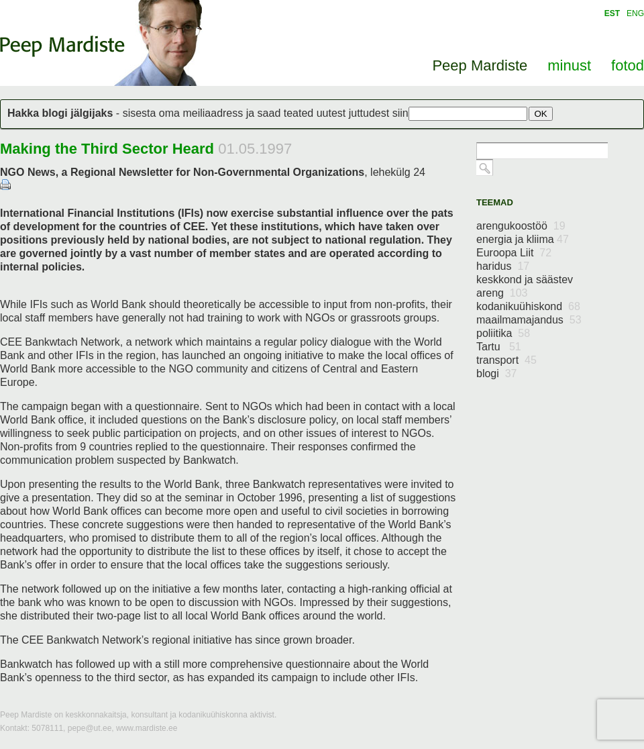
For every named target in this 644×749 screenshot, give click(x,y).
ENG (635, 13)
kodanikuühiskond (528, 306)
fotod (627, 65)
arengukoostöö (521, 226)
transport (506, 360)
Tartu (498, 346)
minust (569, 65)
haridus (502, 266)
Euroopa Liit (513, 252)
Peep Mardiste (62, 46)
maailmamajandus (529, 320)
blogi (496, 373)
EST (612, 13)
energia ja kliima (522, 239)
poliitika (503, 333)
